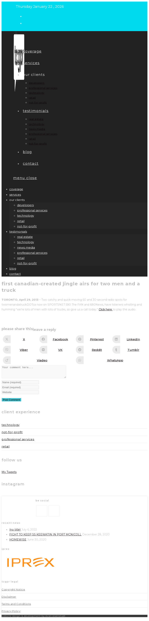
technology (25, 215)
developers (25, 205)
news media (26, 247)
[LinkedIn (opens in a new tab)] (26, 23)
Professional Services (18, 441)
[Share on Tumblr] (129, 350)
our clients (17, 200)
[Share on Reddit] (93, 350)
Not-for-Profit (12, 434)
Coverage (16, 189)
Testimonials (18, 231)
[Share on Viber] (20, 350)
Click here (106, 309)
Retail (6, 449)
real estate (25, 237)
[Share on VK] (56, 350)
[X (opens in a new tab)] (26, 16)
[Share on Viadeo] (38, 360)
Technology (11, 427)
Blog (12, 268)
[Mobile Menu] (25, 178)
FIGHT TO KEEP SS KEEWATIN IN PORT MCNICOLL (45, 537)
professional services (32, 210)
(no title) (15, 532)
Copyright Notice (13, 591)
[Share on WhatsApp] (111, 360)
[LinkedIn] (53, 513)
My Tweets (9, 474)
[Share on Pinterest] (93, 339)
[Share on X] (20, 339)
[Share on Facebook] (56, 339)
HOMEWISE (17, 542)
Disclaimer (9, 599)
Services (15, 194)
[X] (41, 513)
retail (20, 221)
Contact (15, 274)
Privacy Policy (11, 613)
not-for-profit (27, 226)
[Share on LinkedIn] (129, 339)
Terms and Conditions (16, 606)
